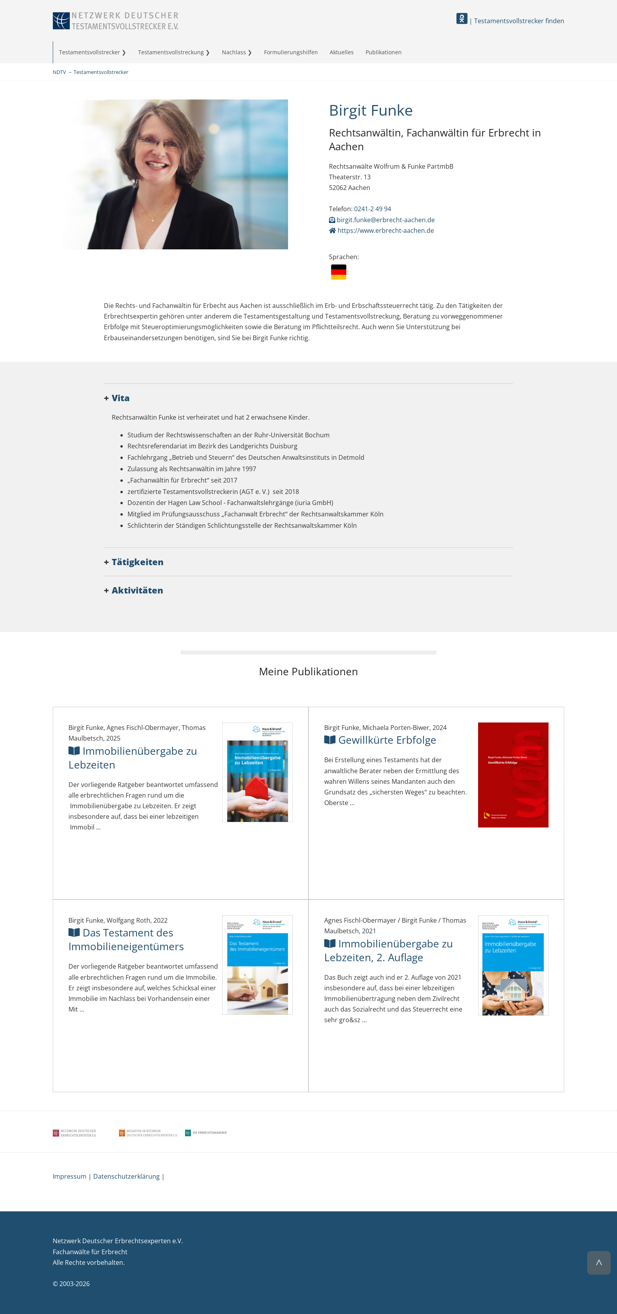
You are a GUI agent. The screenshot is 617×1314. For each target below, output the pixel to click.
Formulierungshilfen (291, 52)
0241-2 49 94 (372, 209)
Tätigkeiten (138, 562)
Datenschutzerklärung (126, 1176)
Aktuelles (342, 52)
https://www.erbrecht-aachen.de (381, 230)
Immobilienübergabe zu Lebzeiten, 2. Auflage (388, 950)
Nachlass (234, 52)
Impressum (70, 1176)
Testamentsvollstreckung (171, 52)
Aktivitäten (137, 590)
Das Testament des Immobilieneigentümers (126, 939)
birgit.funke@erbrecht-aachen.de (382, 220)
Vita (121, 398)
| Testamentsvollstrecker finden (510, 21)
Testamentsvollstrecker (89, 52)
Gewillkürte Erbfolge (380, 740)
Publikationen (384, 52)
